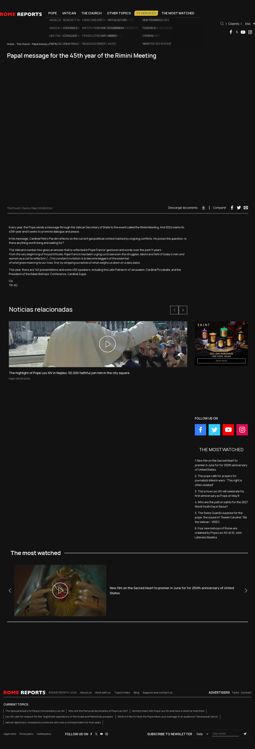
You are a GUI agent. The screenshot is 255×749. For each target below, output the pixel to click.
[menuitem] (249, 23)
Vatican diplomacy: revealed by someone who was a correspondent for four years (53, 722)
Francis (26, 208)
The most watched (178, 13)
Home (10, 44)
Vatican (69, 13)
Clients (233, 24)
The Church (91, 13)
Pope (52, 13)
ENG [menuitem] (248, 24)
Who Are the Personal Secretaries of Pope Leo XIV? (98, 711)
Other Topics (119, 13)
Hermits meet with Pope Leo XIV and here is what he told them (168, 711)
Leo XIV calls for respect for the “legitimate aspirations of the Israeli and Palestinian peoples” (59, 716)
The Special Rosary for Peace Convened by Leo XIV (35, 711)
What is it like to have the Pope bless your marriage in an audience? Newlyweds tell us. (168, 716)
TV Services (146, 13)
